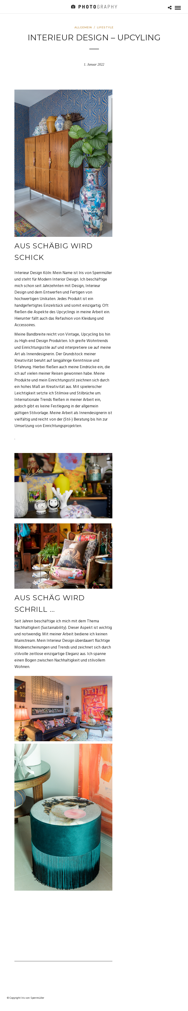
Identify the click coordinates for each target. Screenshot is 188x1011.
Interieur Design (60, 640)
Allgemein (83, 27)
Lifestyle (105, 27)
